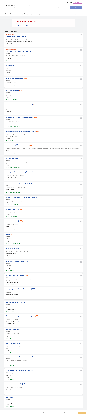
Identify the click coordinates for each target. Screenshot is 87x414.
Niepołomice (10, 43)
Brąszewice (9, 124)
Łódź (8, 391)
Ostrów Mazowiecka (11, 177)
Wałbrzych (9, 350)
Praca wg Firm (63, 412)
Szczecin (9, 111)
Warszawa (9, 152)
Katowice (9, 191)
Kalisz (8, 97)
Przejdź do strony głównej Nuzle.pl (23, 23)
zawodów (80, 14)
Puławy (8, 165)
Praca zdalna (47, 412)
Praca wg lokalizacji (38, 412)
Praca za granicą (55, 412)
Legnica (8, 364)
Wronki (8, 202)
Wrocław (9, 336)
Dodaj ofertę (77, 2)
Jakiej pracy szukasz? (10, 5)
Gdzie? (49, 5)
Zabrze (8, 138)
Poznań (8, 72)
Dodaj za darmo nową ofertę (22, 25)
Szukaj (76, 7)
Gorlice (8, 241)
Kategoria (29, 5)
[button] (81, 34)
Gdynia (8, 255)
